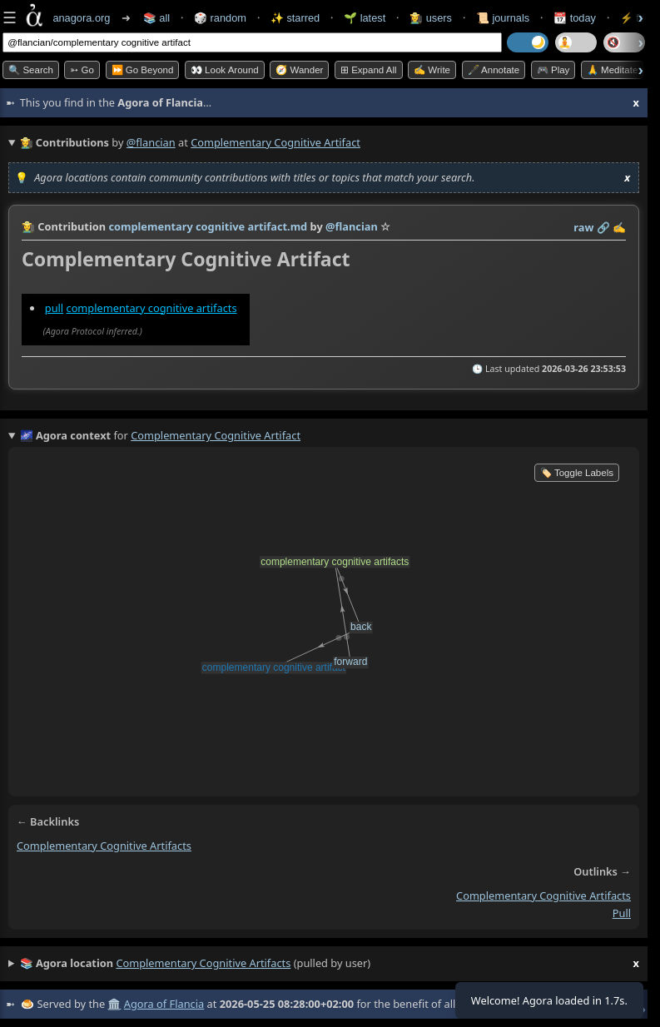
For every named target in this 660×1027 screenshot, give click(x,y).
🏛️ (114, 1003)
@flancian (151, 142)
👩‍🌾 (28, 226)
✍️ (619, 227)
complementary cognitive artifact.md (207, 226)
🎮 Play (553, 70)
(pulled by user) (329, 964)
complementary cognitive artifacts (151, 307)
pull (54, 307)
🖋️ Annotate (494, 70)
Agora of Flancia (164, 1003)
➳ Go (82, 70)
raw (583, 227)
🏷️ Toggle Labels (576, 473)
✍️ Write (432, 70)
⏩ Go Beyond (143, 70)
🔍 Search (30, 70)
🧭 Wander (299, 70)
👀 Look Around (225, 70)
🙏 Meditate (612, 70)
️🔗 (603, 227)
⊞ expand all (368, 70)
